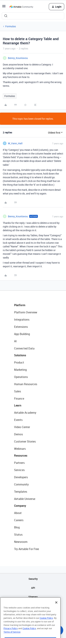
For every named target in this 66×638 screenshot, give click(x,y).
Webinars (20, 449)
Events (18, 420)
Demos (18, 434)
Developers (21, 477)
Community (21, 484)
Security (33, 578)
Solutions (20, 355)
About (18, 513)
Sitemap (33, 596)
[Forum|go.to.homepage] (21, 7)
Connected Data (24, 348)
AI (15, 341)
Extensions (21, 327)
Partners (19, 463)
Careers (18, 520)
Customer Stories (25, 441)
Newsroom (20, 542)
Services (19, 470)
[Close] (56, 610)
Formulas (10, 26)
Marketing (20, 370)
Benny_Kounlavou (18, 58)
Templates (20, 492)
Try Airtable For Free (26, 549)
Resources (20, 455)
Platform (19, 305)
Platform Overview (25, 312)
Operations (21, 377)
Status (18, 534)
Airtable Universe (24, 499)
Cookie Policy (46, 625)
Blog (17, 527)
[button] (4, 7)
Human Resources (25, 384)
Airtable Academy (25, 413)
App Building (22, 334)
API (33, 587)
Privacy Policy (11, 636)
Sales (17, 391)
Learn (17, 405)
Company (20, 506)
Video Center (22, 427)
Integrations (21, 319)
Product (19, 362)
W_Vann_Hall (15, 143)
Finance (19, 398)
